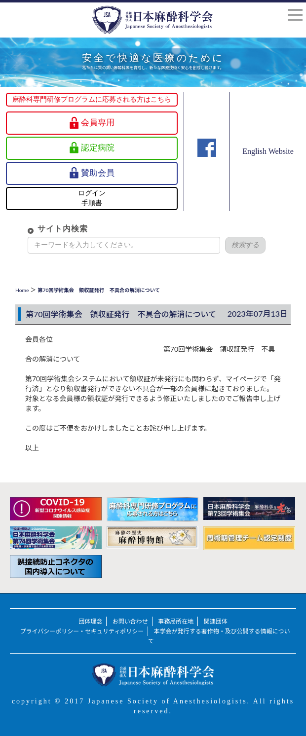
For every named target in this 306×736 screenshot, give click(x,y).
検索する (238, 245)
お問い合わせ (130, 621)
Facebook (206, 161)
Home (22, 290)
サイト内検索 (56, 228)
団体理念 (90, 621)
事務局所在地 (175, 621)
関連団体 (216, 621)
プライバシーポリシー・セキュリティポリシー (82, 631)
